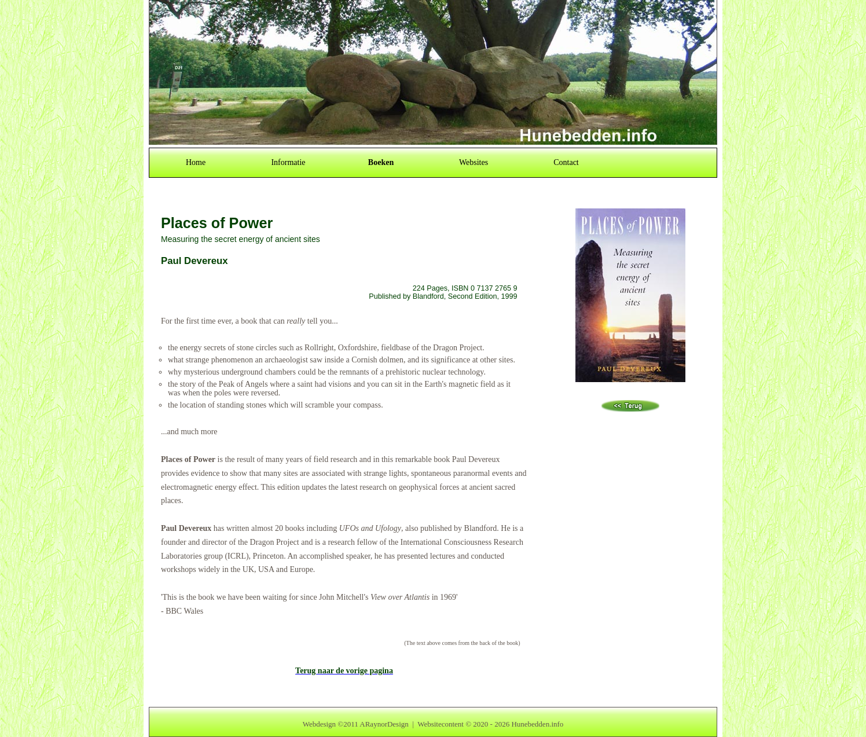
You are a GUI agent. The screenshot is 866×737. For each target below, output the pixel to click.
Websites (473, 162)
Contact (566, 162)
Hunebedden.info (537, 724)
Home (196, 162)
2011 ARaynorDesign (376, 724)
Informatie (288, 162)
